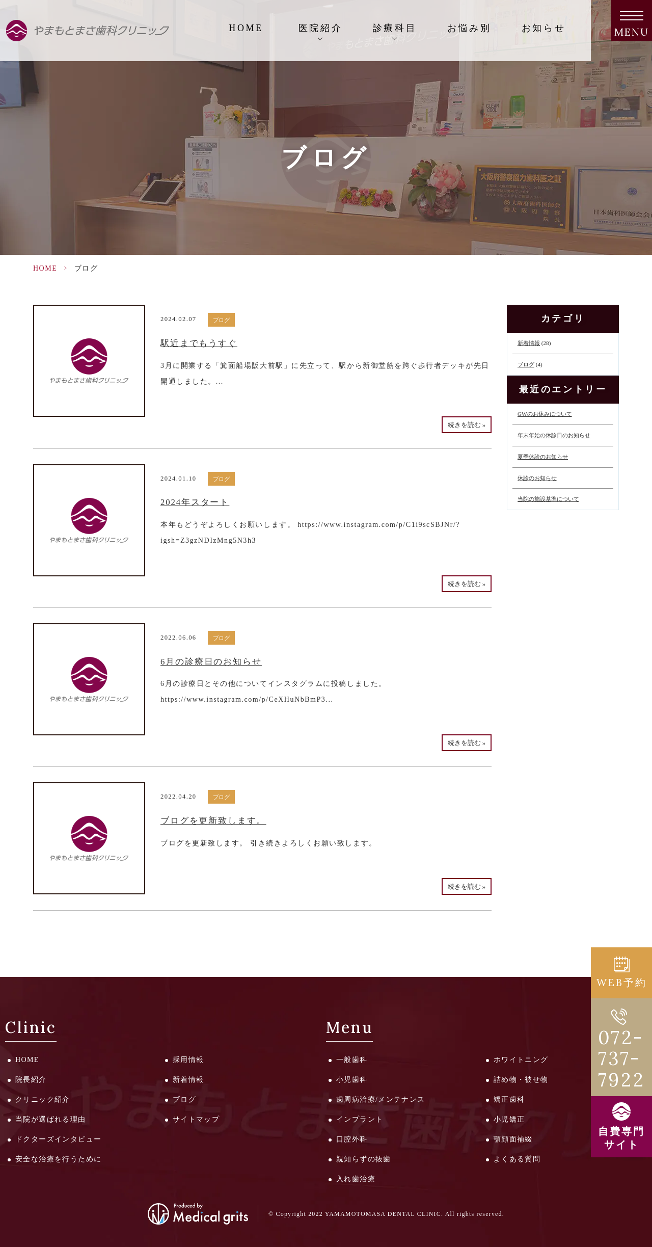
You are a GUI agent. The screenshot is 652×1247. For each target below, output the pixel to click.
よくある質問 (517, 1159)
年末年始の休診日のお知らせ (554, 435)
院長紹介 (31, 1079)
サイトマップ (196, 1119)
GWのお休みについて (545, 414)
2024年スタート (194, 502)
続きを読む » (466, 425)
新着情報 (529, 343)
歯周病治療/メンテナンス (380, 1099)
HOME (246, 28)
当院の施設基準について (548, 499)
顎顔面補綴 (513, 1139)
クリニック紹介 (42, 1099)
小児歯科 (352, 1079)
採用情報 (188, 1060)
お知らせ (543, 28)
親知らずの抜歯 (363, 1159)
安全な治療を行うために (58, 1159)
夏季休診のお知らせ (543, 457)
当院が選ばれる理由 (50, 1119)
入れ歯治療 (355, 1179)
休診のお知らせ (537, 478)
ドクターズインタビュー (58, 1139)
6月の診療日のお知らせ (211, 662)
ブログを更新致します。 (213, 821)
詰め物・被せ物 (521, 1079)
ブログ (221, 320)
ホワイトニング (521, 1060)
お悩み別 (469, 28)
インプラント (359, 1119)
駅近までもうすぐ (198, 343)
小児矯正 (509, 1119)
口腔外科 (352, 1139)
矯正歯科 (509, 1099)
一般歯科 (352, 1060)
